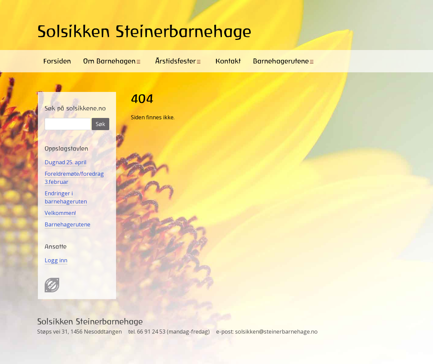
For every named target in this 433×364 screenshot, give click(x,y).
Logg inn (56, 260)
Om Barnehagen (109, 61)
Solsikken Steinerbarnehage (144, 31)
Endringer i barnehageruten (66, 197)
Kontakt (228, 61)
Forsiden (57, 61)
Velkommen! (60, 213)
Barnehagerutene (281, 61)
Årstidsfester (175, 61)
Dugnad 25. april (65, 162)
